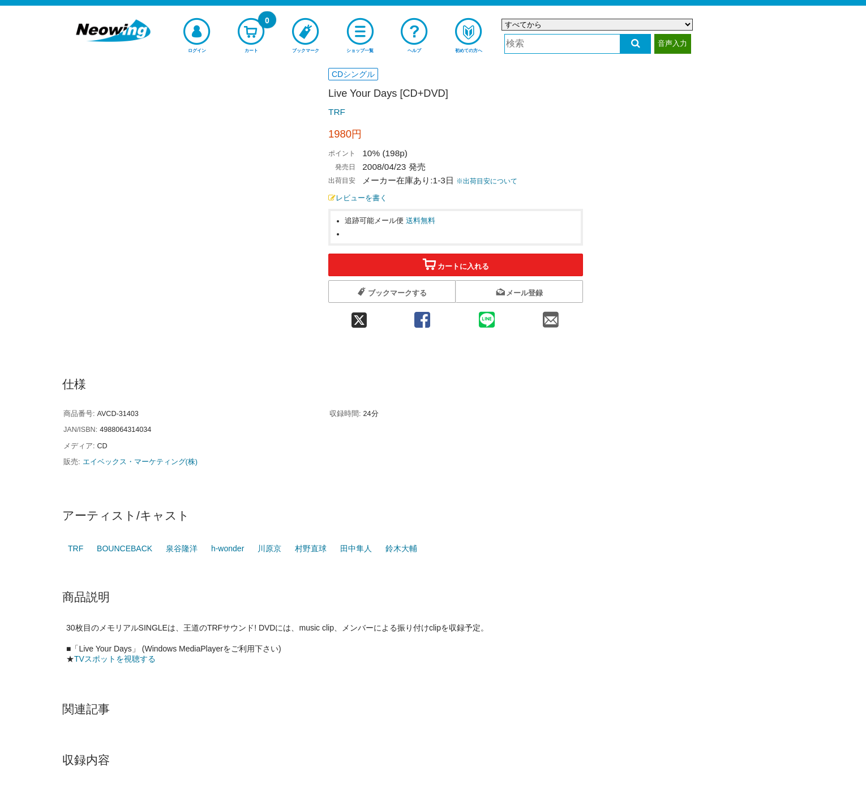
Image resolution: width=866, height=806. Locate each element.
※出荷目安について (486, 181)
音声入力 (672, 43)
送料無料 (420, 221)
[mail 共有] (550, 316)
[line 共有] (487, 316)
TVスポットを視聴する (115, 658)
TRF (336, 112)
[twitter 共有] (359, 316)
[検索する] (635, 44)
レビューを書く (357, 198)
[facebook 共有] (422, 316)
